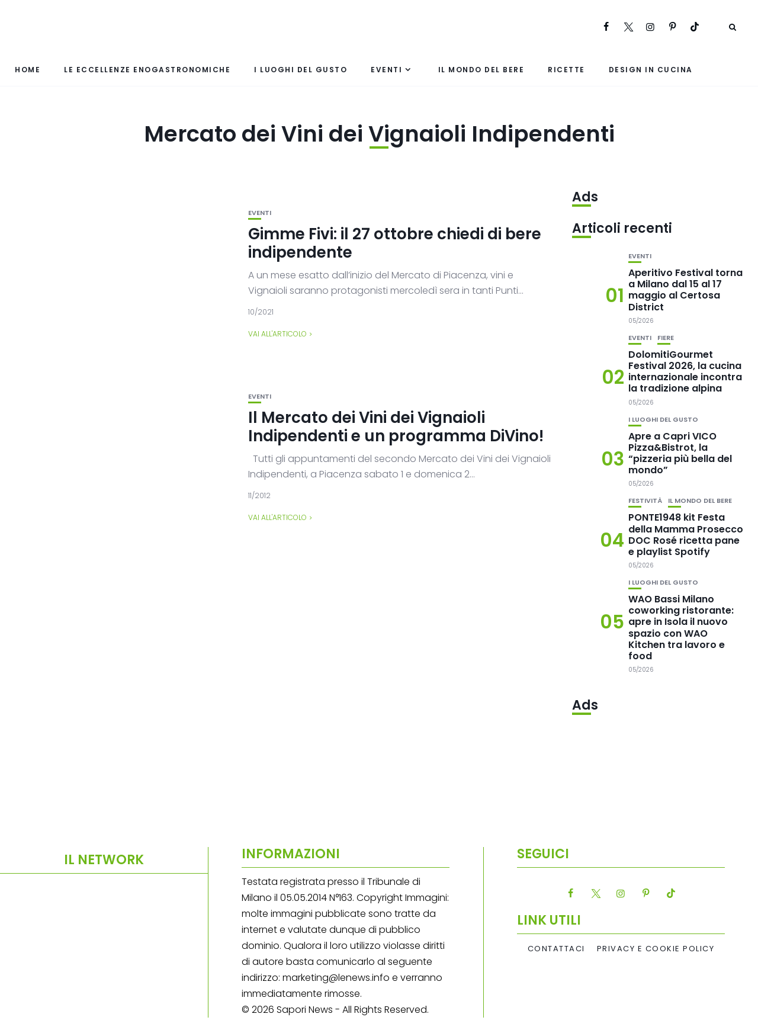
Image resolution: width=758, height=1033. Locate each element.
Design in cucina (651, 70)
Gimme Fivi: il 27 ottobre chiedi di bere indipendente (394, 243)
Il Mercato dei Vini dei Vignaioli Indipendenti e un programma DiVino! (396, 427)
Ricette (566, 70)
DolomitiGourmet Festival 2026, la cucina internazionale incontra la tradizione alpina (685, 372)
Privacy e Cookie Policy (656, 949)
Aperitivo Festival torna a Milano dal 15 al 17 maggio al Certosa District (685, 290)
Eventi (386, 70)
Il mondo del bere (481, 70)
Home (27, 70)
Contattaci (556, 949)
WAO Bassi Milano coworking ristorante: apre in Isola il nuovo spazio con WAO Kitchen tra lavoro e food (681, 627)
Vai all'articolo (277, 334)
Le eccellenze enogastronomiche (147, 70)
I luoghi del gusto (300, 70)
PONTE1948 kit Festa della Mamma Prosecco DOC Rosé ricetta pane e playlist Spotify (685, 535)
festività (645, 501)
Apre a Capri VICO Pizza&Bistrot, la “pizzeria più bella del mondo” (680, 453)
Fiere (665, 338)
